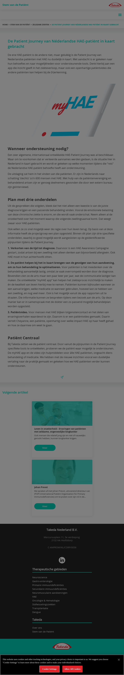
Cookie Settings (49, 669)
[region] (62, 665)
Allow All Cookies (72, 669)
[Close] (118, 659)
